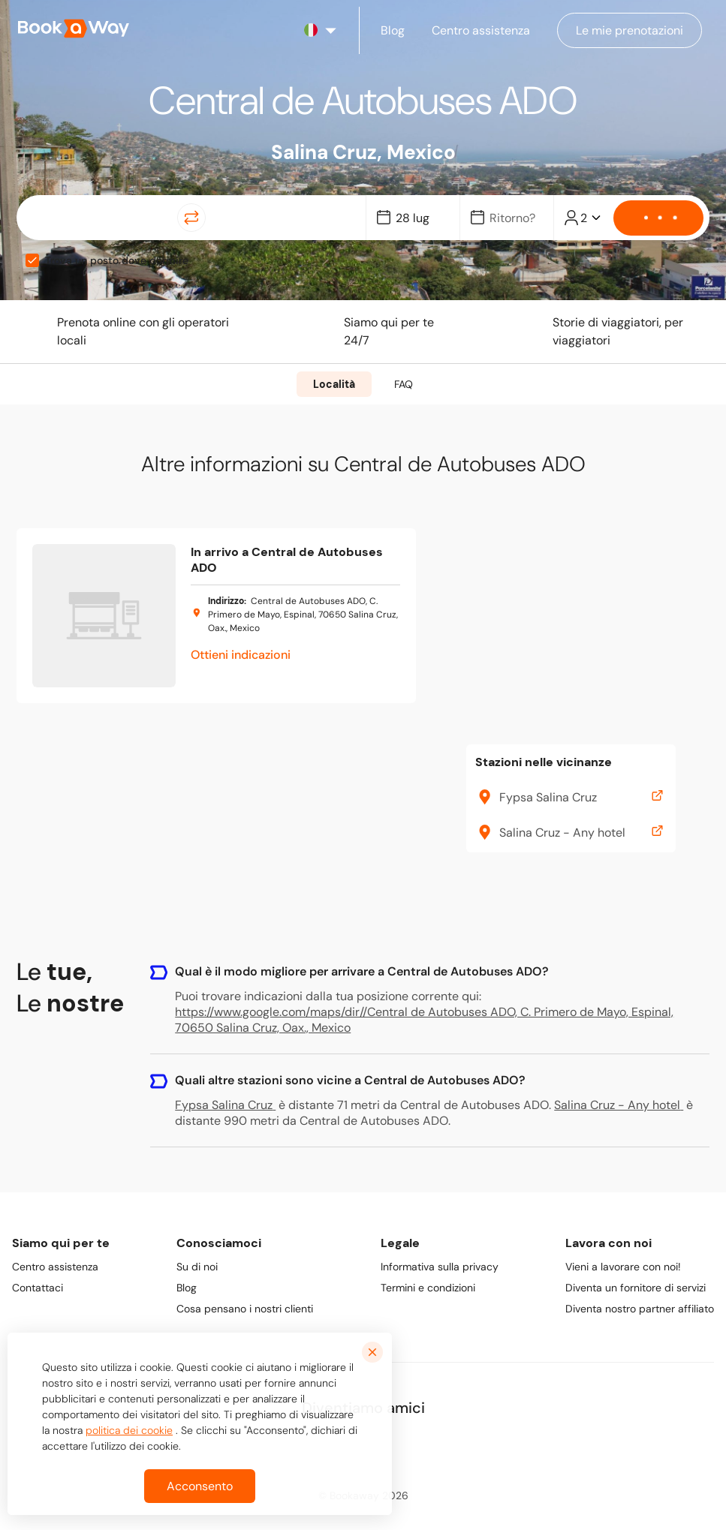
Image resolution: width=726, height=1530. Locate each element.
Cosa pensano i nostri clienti (244, 1308)
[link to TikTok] (415, 1446)
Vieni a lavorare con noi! (623, 1266)
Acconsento (200, 1486)
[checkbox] (32, 260)
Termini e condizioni (428, 1287)
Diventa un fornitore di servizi (635, 1287)
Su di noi (197, 1266)
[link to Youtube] (454, 1446)
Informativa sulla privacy (440, 1266)
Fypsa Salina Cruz (225, 1105)
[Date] (420, 218)
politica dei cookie (129, 1430)
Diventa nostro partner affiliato (639, 1308)
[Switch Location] (191, 217)
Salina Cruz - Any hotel (618, 1105)
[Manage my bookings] (629, 30)
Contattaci (37, 1287)
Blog (186, 1287)
